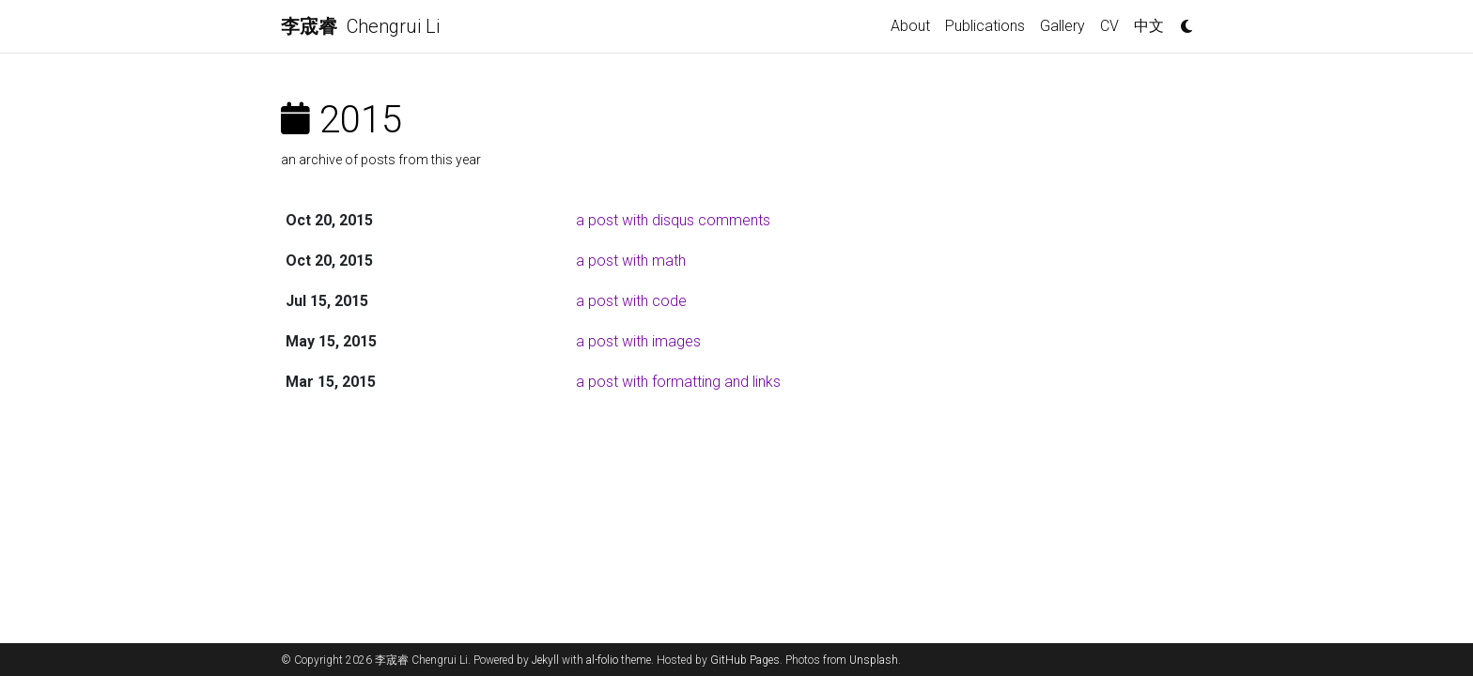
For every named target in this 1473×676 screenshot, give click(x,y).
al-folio (602, 660)
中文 (1149, 26)
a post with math (631, 260)
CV (1109, 26)
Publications (985, 26)
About (910, 26)
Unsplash (873, 660)
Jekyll (545, 660)
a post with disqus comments (673, 220)
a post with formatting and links (678, 382)
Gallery (1062, 26)
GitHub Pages (745, 660)
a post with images (638, 341)
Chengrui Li (360, 26)
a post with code (631, 301)
